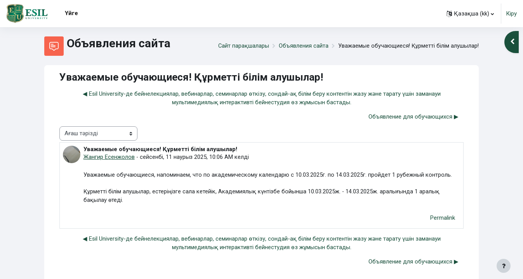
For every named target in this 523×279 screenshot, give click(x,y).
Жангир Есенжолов (109, 156)
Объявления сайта (302, 46)
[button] (470, 13)
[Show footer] (504, 266)
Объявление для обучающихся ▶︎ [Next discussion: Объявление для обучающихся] (413, 116)
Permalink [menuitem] (442, 218)
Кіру (511, 13)
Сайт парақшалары (242, 46)
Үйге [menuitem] (71, 13)
